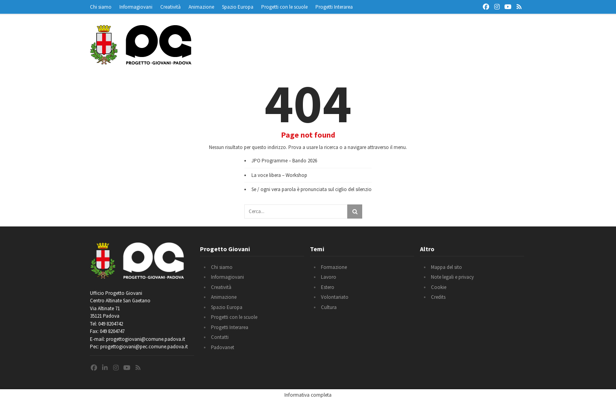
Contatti (220, 337)
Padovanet (222, 347)
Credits (438, 297)
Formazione (334, 267)
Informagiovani (135, 7)
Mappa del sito (446, 267)
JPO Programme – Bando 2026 (284, 160)
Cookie (438, 287)
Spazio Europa (237, 7)
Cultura (329, 307)
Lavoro (328, 277)
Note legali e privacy (452, 277)
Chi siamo (101, 7)
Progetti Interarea (334, 7)
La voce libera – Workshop (279, 175)
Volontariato (334, 297)
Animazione (201, 7)
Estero (327, 287)
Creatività (170, 7)
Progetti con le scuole (284, 7)
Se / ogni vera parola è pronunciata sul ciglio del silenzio (311, 189)
